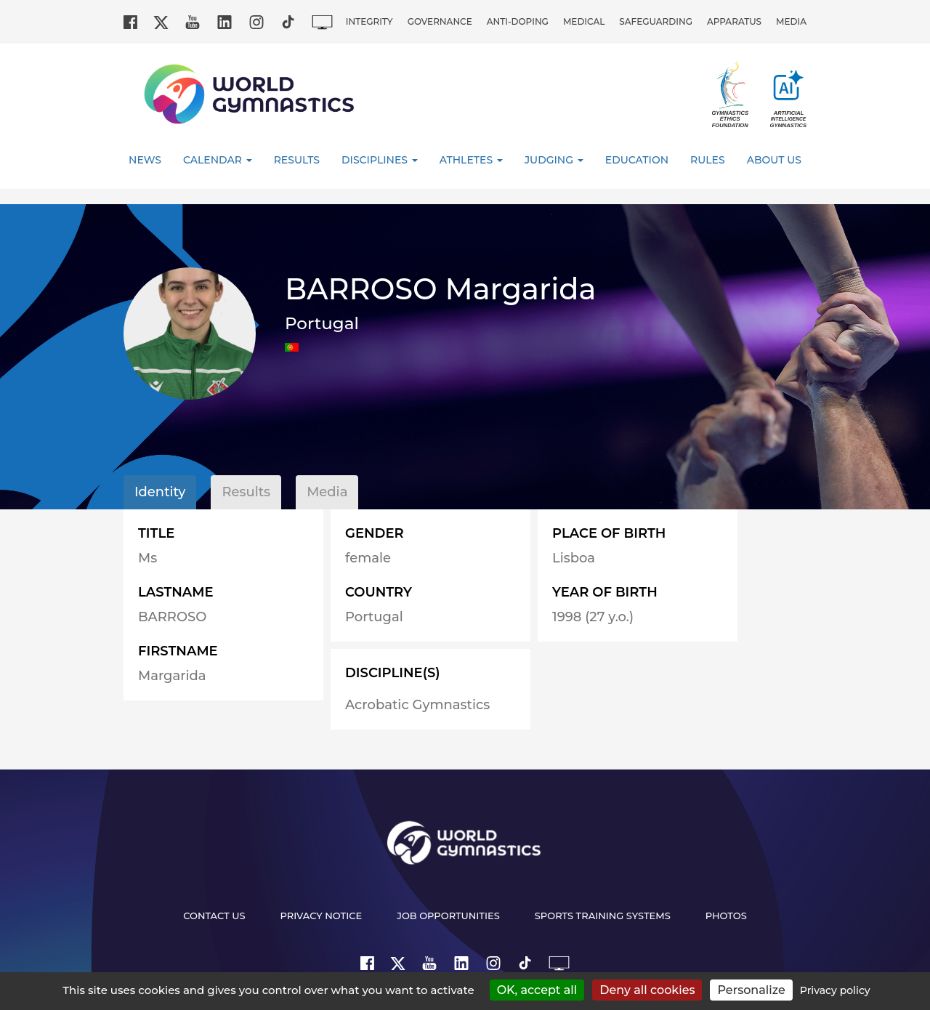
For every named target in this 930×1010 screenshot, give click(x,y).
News (145, 159)
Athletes (471, 159)
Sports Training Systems (603, 915)
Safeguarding (655, 21)
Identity (159, 492)
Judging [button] (554, 159)
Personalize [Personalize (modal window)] (751, 990)
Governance (440, 21)
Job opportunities (448, 915)
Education (636, 159)
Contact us (214, 915)
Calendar (217, 159)
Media (791, 21)
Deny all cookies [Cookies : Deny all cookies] (647, 990)
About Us (774, 159)
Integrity (369, 21)
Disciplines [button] (379, 159)
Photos (726, 915)
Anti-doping (518, 21)
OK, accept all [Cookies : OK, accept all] (537, 990)
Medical (583, 21)
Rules (707, 159)
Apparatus (734, 21)
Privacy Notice (321, 915)
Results (297, 159)
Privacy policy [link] (835, 990)
